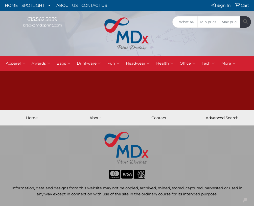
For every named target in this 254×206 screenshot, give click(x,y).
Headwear (138, 63)
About (95, 118)
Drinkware (89, 63)
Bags (63, 63)
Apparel (15, 63)
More (228, 63)
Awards (41, 63)
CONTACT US (94, 5)
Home (32, 118)
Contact (158, 118)
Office (187, 63)
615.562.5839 (42, 19)
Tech (208, 63)
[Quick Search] (185, 22)
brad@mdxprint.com (42, 25)
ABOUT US (67, 5)
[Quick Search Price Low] (208, 22)
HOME (11, 5)
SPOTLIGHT (32, 5)
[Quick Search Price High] (229, 22)
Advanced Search (222, 118)
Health (164, 63)
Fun (113, 63)
